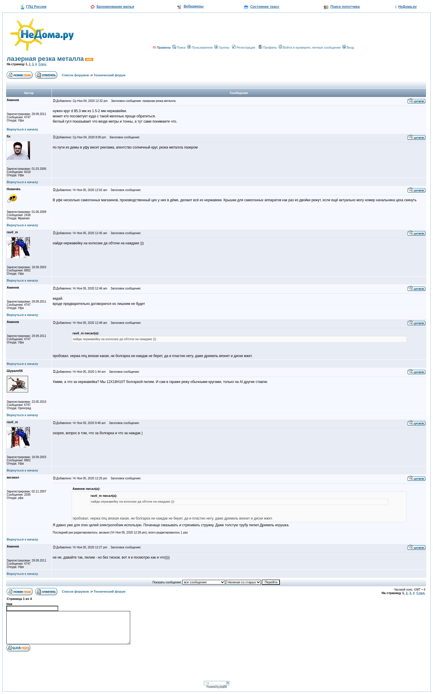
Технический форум (110, 75)
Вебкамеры (194, 6)
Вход (348, 47)
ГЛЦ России (36, 7)
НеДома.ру (407, 7)
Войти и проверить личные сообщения (310, 47)
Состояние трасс (264, 7)
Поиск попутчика (345, 7)
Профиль (268, 47)
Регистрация (243, 47)
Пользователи (200, 47)
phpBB (223, 686)
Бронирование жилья (115, 7)
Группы (221, 47)
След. (42, 64)
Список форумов (75, 75)
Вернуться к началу (22, 129)
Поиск (178, 47)
